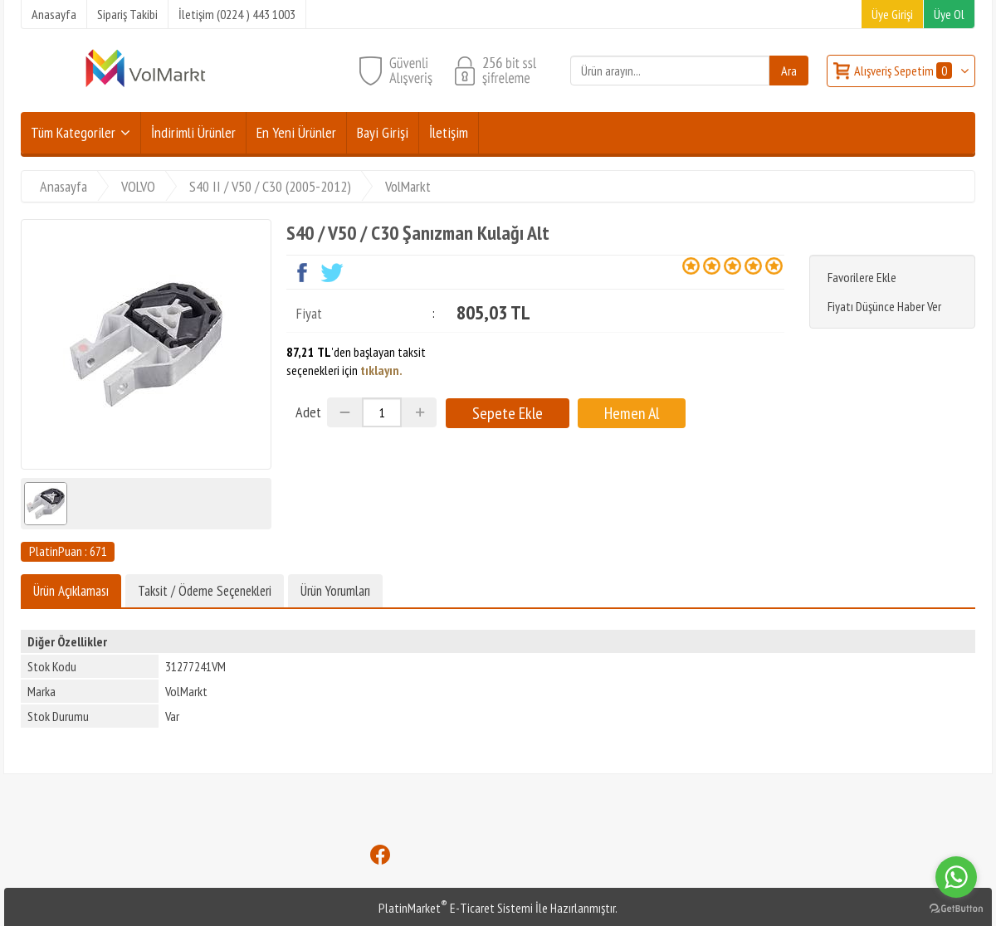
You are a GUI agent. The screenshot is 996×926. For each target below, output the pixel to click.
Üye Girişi (892, 14)
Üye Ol (949, 14)
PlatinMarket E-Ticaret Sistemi (455, 907)
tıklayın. (381, 370)
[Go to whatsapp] (956, 877)
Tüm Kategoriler (73, 132)
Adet (308, 412)
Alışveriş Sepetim (904, 70)
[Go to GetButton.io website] (956, 909)
